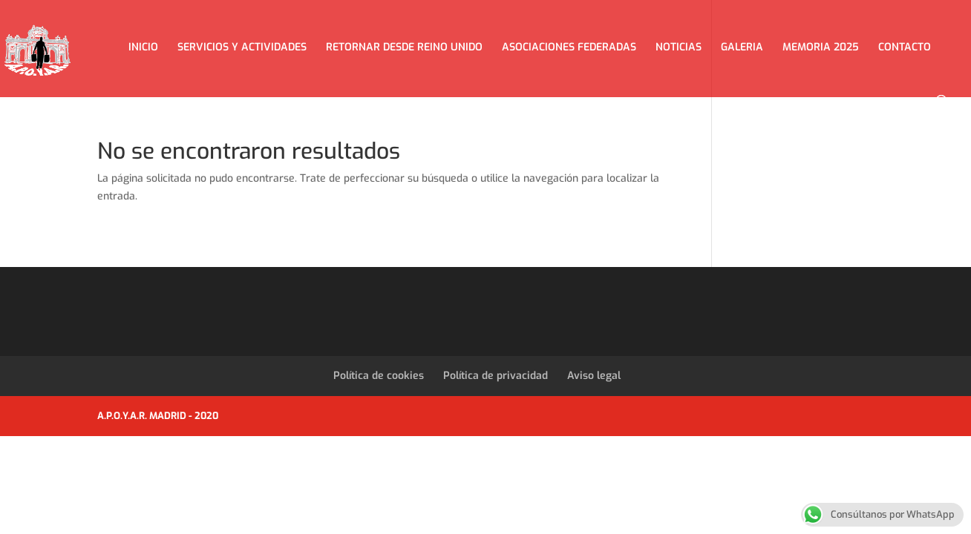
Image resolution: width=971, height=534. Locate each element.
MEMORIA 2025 (820, 48)
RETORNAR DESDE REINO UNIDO (404, 48)
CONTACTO (904, 48)
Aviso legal (594, 376)
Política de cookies (378, 376)
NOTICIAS (678, 48)
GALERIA (742, 48)
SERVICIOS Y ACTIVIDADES (242, 48)
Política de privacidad (495, 376)
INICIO (143, 48)
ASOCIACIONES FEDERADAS (569, 48)
